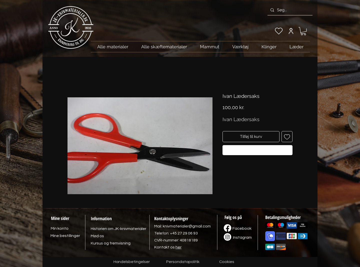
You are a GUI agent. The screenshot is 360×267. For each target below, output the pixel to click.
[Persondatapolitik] (182, 262)
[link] (303, 31)
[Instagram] (242, 237)
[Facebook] (242, 228)
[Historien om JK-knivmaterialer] (118, 229)
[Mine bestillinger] (65, 236)
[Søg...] (289, 10)
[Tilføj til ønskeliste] (287, 136)
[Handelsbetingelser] (132, 262)
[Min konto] (291, 31)
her (179, 247)
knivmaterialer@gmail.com (187, 226)
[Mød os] (97, 236)
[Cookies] (226, 262)
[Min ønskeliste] (279, 31)
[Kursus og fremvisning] (110, 243)
